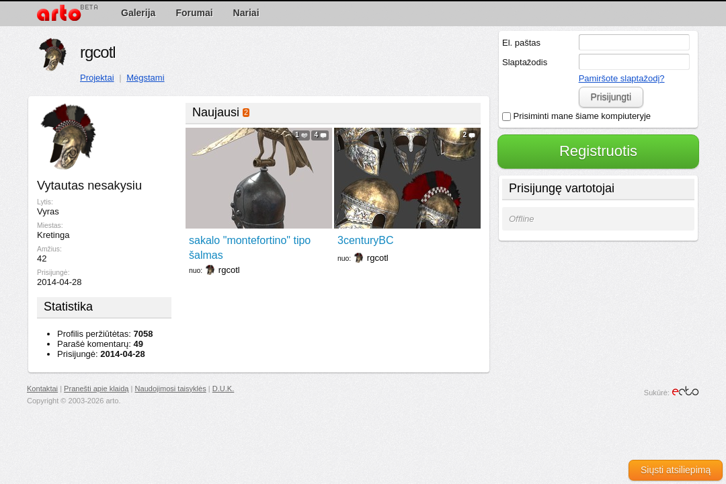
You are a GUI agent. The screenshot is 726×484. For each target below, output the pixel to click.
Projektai (97, 78)
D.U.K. (223, 389)
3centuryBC (365, 240)
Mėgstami (145, 78)
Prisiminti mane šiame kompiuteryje (576, 116)
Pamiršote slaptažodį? (622, 78)
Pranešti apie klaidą (96, 389)
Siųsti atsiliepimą (676, 470)
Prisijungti (610, 96)
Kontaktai (42, 389)
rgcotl (98, 52)
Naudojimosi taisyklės (170, 389)
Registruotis (598, 151)
